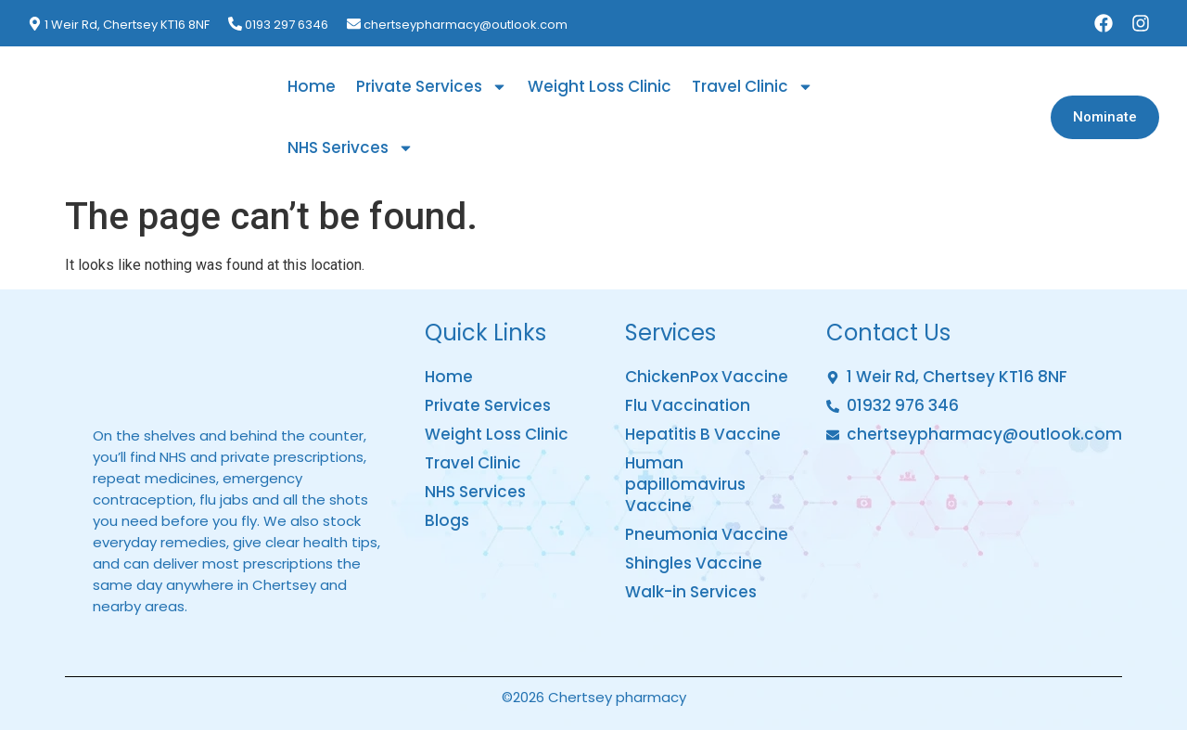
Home (311, 86)
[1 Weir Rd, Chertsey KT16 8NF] (35, 24)
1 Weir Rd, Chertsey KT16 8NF (127, 24)
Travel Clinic (752, 87)
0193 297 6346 (286, 24)
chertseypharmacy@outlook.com (466, 24)
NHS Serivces (350, 148)
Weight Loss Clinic (599, 86)
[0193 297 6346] (235, 24)
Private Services (431, 87)
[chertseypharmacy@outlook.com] (354, 24)
